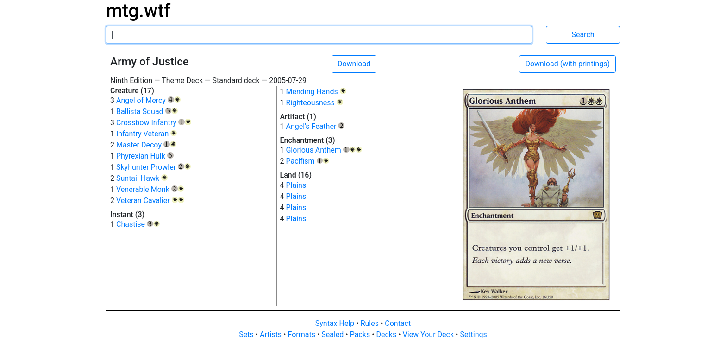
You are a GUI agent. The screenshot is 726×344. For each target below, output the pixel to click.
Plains (296, 185)
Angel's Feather (315, 126)
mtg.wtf (138, 11)
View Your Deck (429, 334)
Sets (247, 334)
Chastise (138, 224)
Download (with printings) (567, 63)
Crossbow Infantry (153, 122)
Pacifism (307, 161)
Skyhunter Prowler (153, 167)
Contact (398, 323)
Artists (271, 334)
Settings (473, 334)
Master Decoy (146, 144)
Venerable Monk (150, 189)
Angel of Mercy (148, 100)
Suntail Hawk (142, 178)
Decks (387, 334)
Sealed (333, 334)
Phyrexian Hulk (145, 156)
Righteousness (314, 102)
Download (354, 63)
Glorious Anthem (324, 150)
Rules (371, 323)
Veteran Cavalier (150, 200)
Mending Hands (316, 91)
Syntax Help (336, 323)
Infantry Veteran (146, 133)
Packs (361, 334)
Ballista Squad (147, 111)
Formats (302, 334)
